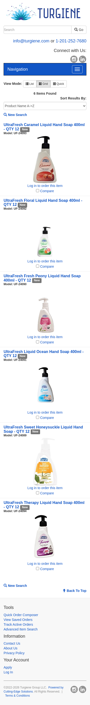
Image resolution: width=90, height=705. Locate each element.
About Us (11, 648)
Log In (8, 672)
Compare (47, 191)
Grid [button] (43, 84)
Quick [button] (58, 84)
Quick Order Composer (21, 615)
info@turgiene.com (31, 41)
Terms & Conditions (17, 695)
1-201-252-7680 (71, 41)
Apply (8, 667)
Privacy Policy (14, 653)
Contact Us (12, 643)
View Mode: (13, 84)
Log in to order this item (44, 186)
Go (78, 30)
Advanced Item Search (21, 629)
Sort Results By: (73, 98)
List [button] (30, 84)
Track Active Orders (18, 624)
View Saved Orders (18, 620)
